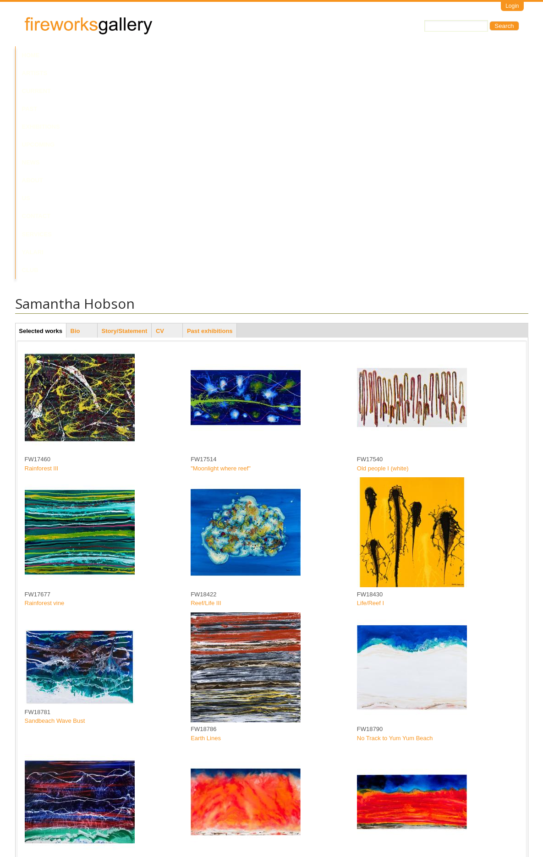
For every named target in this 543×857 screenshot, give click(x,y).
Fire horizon (373, 658)
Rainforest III (42, 253)
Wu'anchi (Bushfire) (216, 658)
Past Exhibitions (149, 55)
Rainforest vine (45, 388)
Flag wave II (207, 793)
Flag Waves (40, 658)
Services (348, 55)
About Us (270, 55)
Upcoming (202, 55)
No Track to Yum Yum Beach (395, 523)
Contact (309, 55)
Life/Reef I (370, 388)
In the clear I (41, 793)
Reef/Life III (206, 388)
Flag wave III (374, 793)
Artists (62, 55)
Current (98, 55)
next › (274, 809)
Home (31, 55)
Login (512, 6)
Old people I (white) (383, 253)
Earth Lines (206, 523)
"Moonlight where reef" (221, 253)
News (237, 55)
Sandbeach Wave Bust (55, 506)
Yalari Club (392, 55)
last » (294, 809)
